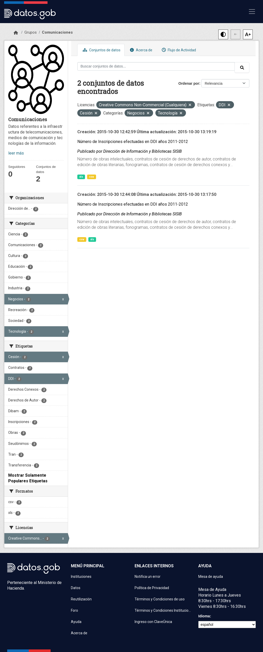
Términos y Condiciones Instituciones (163, 610)
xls (81, 176)
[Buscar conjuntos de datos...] (156, 66)
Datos (75, 588)
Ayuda (76, 622)
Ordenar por (189, 83)
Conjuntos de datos (100, 50)
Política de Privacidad (152, 588)
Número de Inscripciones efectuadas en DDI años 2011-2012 (132, 141)
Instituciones (81, 576)
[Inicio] (15, 33)
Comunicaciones (57, 32)
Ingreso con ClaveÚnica (153, 622)
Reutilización (81, 599)
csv (91, 176)
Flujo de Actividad (178, 50)
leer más (16, 153)
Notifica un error (148, 576)
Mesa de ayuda (210, 576)
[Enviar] (241, 67)
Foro (74, 610)
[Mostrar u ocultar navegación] (252, 11)
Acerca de (140, 50)
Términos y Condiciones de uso (160, 599)
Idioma (204, 616)
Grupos (30, 32)
